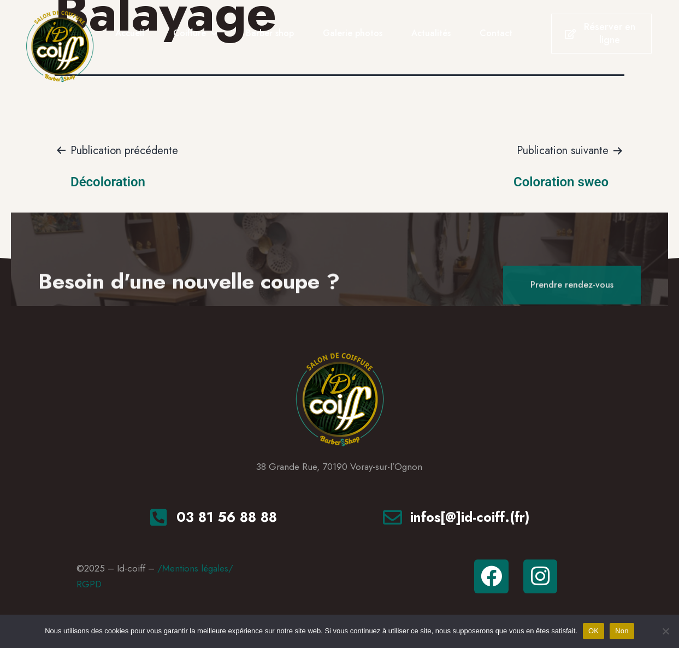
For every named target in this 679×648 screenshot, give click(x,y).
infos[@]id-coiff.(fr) (470, 517)
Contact (496, 33)
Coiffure (195, 33)
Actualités (431, 33)
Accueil (129, 33)
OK (593, 631)
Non (622, 631)
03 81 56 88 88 (226, 517)
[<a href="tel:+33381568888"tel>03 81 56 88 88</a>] (158, 517)
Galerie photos (352, 33)
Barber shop (270, 33)
